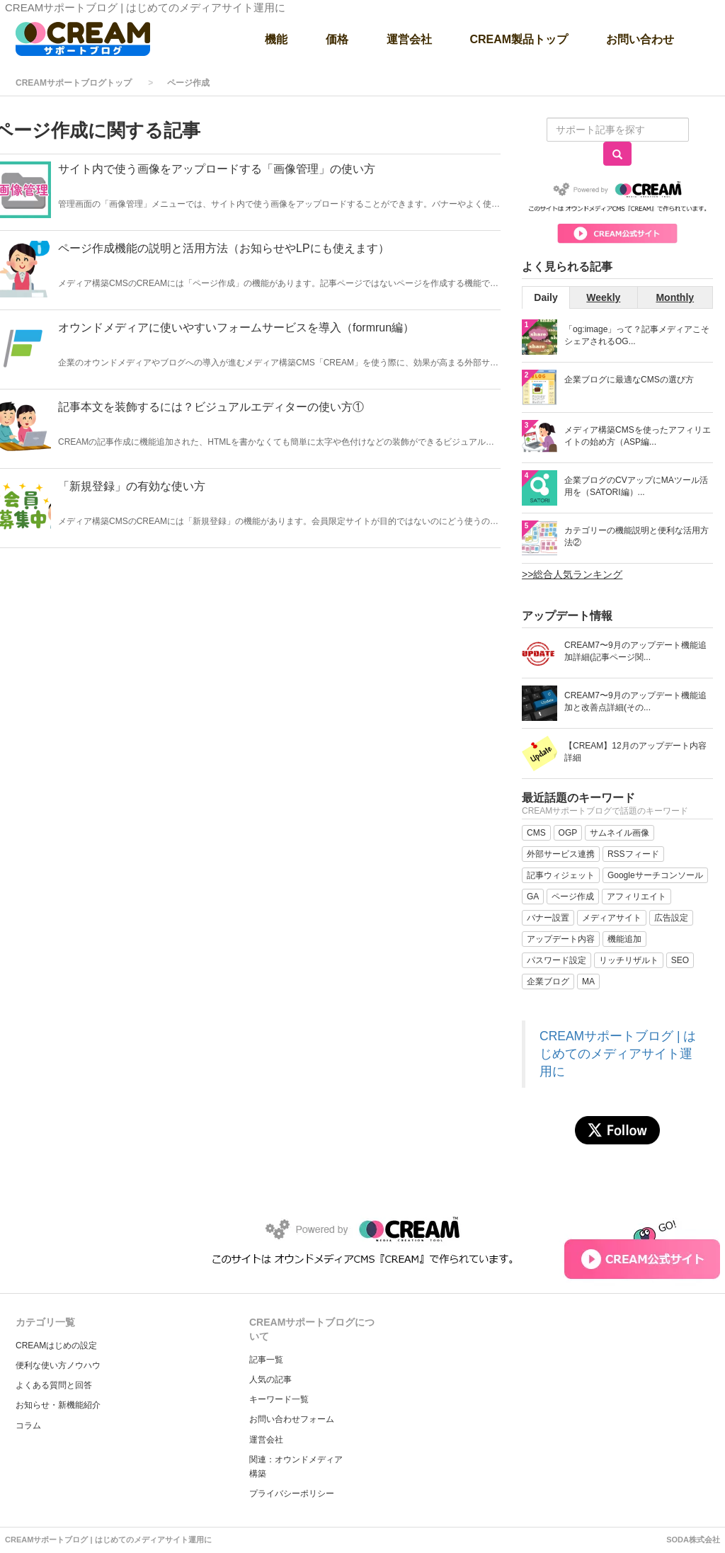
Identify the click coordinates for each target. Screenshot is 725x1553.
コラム (28, 1425)
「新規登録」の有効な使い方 (131, 486)
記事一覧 (266, 1360)
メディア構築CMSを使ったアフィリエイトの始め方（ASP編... (637, 436)
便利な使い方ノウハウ (58, 1365)
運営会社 (266, 1440)
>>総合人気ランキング (572, 574)
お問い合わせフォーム (291, 1419)
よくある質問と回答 (54, 1385)
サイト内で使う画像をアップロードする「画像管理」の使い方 (216, 169)
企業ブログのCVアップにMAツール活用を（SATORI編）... (636, 486)
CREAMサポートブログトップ (74, 83)
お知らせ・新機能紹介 (58, 1405)
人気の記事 (270, 1379)
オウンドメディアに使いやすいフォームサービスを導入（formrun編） (236, 328)
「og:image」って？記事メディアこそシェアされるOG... (636, 335)
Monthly (675, 297)
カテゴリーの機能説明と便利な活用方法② (636, 536)
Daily (545, 297)
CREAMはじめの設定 (56, 1345)
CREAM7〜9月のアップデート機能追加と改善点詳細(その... (635, 701)
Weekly (603, 297)
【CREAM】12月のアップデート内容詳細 (635, 752)
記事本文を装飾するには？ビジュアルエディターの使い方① (211, 407)
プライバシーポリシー (291, 1493)
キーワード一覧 (279, 1399)
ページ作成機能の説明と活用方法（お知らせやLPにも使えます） (223, 248)
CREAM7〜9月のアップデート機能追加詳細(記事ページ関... (635, 651)
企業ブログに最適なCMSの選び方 (629, 380)
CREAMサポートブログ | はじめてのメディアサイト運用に (618, 1054)
